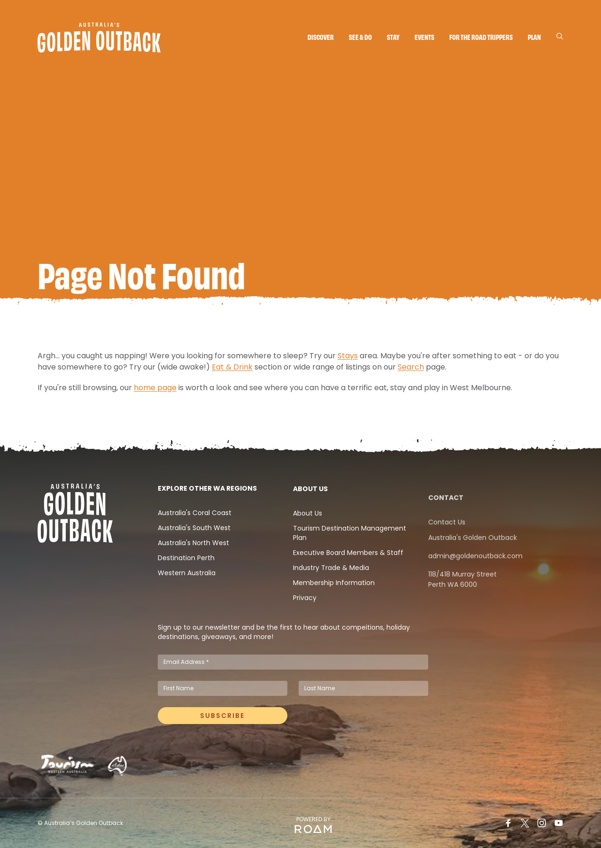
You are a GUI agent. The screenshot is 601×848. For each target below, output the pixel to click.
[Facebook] (508, 823)
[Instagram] (542, 823)
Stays (348, 359)
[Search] (559, 36)
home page (155, 391)
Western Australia (187, 596)
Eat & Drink (232, 370)
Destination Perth (186, 581)
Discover (321, 36)
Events (424, 36)
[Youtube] (558, 823)
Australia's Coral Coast (194, 536)
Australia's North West (193, 566)
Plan (534, 36)
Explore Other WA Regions (207, 512)
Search (411, 370)
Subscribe (222, 719)
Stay (393, 36)
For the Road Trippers (481, 36)
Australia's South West (194, 551)
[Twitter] (525, 823)
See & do (360, 36)
